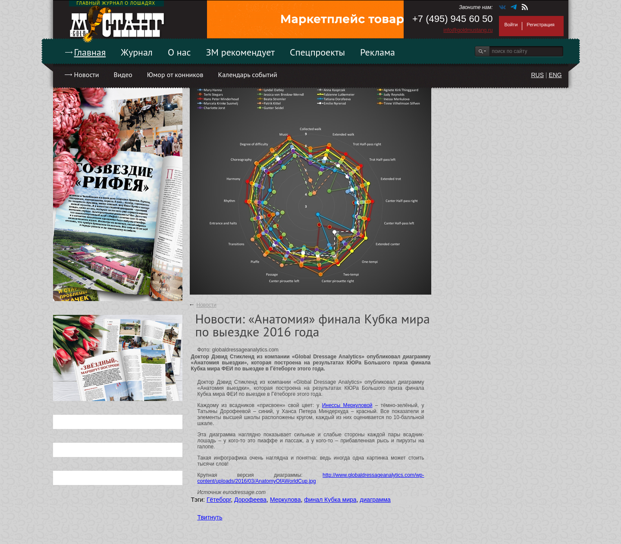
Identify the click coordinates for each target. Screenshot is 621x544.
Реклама (377, 52)
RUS (537, 74)
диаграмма (375, 499)
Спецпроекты (317, 52)
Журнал (137, 52)
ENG (555, 74)
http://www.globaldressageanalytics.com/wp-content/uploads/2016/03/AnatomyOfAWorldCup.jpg (311, 478)
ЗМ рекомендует (240, 52)
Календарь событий (247, 74)
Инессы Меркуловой (347, 405)
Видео (122, 74)
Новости (86, 74)
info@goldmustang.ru (467, 30)
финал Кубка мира (330, 499)
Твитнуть (210, 517)
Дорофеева (250, 499)
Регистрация (540, 24)
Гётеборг (219, 499)
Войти (511, 24)
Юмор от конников (175, 74)
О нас (179, 52)
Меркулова (285, 499)
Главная (90, 52)
